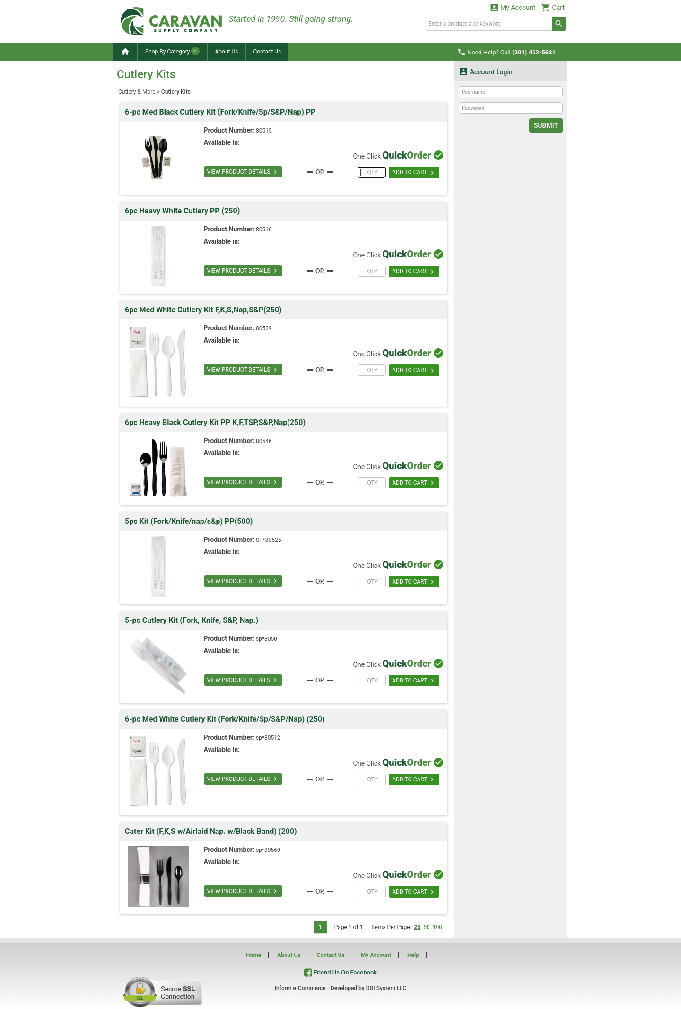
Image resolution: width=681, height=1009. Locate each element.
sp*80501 (268, 639)
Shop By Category (172, 51)
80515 (264, 130)
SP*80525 (268, 540)
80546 (264, 441)
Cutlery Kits (176, 92)
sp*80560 (268, 850)
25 (417, 927)
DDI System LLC (386, 988)
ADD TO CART (414, 173)
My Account (512, 7)
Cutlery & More (137, 92)
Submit (546, 125)
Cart (553, 7)
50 (426, 927)
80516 (264, 229)
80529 (264, 328)
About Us (226, 51)
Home (253, 955)
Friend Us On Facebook (340, 972)
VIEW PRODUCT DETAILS (243, 172)
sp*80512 (268, 738)
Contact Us (267, 51)
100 (437, 927)
